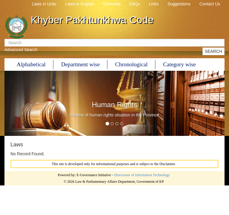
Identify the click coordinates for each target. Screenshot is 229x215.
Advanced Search (21, 49)
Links (154, 3)
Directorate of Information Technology (142, 175)
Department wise (80, 64)
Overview (111, 3)
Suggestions (179, 3)
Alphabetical (31, 64)
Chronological (131, 64)
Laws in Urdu (44, 3)
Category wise (179, 64)
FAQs (134, 3)
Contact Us (209, 3)
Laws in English (79, 3)
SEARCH (213, 51)
